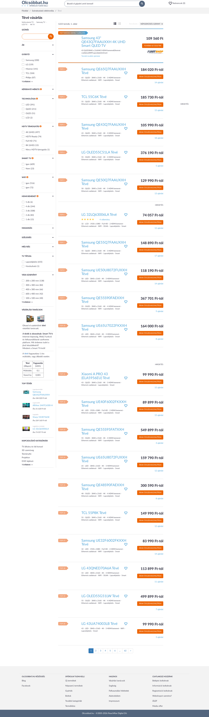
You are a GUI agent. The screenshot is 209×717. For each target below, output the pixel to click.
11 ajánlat (159, 582)
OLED (28, 113)
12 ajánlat (159, 228)
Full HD (29, 141)
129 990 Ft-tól (152, 181)
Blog (24, 681)
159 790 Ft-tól (152, 458)
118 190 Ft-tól (152, 271)
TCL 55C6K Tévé (94, 97)
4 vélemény (105, 220)
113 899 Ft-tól (152, 569)
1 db (28, 220)
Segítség (112, 686)
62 (125, 651)
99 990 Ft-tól (153, 374)
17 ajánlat (159, 256)
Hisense (29, 69)
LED (27, 105)
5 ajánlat (159, 166)
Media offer (157, 706)
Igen (27, 164)
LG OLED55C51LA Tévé (99, 152)
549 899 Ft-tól (152, 430)
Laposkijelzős (31, 262)
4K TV (32, 24)
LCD (28, 118)
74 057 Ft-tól (153, 215)
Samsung (30, 60)
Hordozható (31, 266)
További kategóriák (73, 701)
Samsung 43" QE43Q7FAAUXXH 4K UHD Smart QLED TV (103, 42)
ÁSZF (154, 701)
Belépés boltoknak (160, 681)
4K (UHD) (30, 132)
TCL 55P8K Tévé (93, 513)
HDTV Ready (31, 137)
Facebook (26, 686)
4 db (28, 206)
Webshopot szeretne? (162, 696)
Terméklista (70, 706)
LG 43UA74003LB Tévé (99, 624)
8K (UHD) (30, 145)
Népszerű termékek (74, 686)
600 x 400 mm (32, 294)
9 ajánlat (159, 311)
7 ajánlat (159, 609)
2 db (28, 215)
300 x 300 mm (32, 285)
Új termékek (70, 681)
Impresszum (114, 701)
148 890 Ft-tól (152, 243)
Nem (28, 169)
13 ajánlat (159, 194)
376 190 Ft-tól (152, 153)
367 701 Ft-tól (152, 298)
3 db (28, 211)
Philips (28, 78)
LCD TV (24, 24)
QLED (28, 109)
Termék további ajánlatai (90, 56)
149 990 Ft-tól (152, 513)
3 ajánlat (159, 443)
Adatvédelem (114, 696)
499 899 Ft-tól (152, 596)
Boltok (68, 696)
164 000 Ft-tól (152, 326)
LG (27, 65)
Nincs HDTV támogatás (36, 150)
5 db (28, 202)
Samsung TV (40, 22)
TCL (27, 73)
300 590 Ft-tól (152, 485)
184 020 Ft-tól (152, 70)
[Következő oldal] (130, 650)
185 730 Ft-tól (152, 97)
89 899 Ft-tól (153, 402)
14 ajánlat (159, 83)
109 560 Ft (154, 38)
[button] (177, 3)
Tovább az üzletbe (152, 46)
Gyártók (68, 691)
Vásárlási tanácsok (117, 681)
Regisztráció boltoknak (162, 691)
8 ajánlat (159, 339)
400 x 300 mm (32, 290)
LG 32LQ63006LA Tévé (99, 214)
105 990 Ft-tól (152, 125)
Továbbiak (27, 81)
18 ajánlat (159, 138)
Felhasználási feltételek (119, 691)
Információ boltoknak (162, 686)
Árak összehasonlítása (150, 77)
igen (27, 183)
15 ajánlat (159, 110)
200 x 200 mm (32, 281)
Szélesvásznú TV (28, 22)
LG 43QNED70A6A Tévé (100, 568)
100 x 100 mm (32, 298)
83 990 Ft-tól (153, 541)
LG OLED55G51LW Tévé (100, 596)
